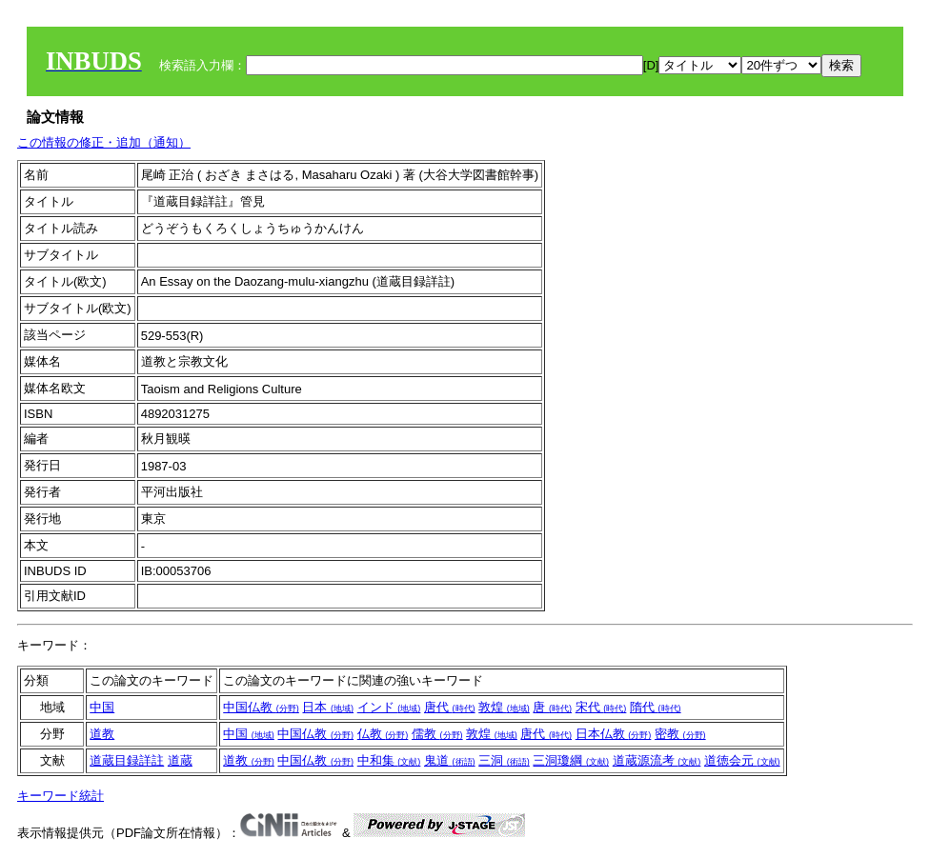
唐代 (449, 707)
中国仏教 (261, 707)
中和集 (389, 760)
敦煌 (504, 707)
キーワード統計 (60, 795)
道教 (102, 734)
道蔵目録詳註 (127, 760)
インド (389, 707)
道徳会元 (742, 760)
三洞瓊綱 (571, 760)
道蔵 (180, 760)
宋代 (601, 707)
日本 (328, 707)
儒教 (437, 734)
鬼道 (449, 760)
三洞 (504, 760)
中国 (102, 707)
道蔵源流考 (657, 760)
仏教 (383, 734)
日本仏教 (614, 734)
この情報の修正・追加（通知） (104, 142)
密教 (680, 734)
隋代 (655, 707)
